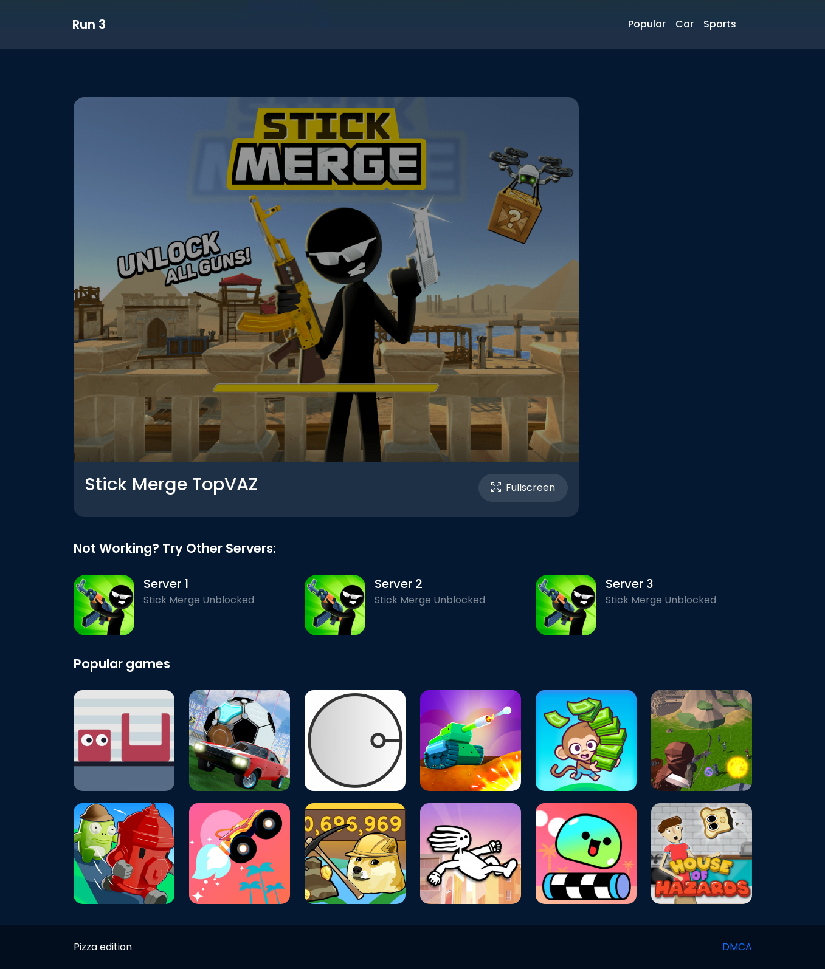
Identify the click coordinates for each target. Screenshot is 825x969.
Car (684, 24)
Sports (719, 24)
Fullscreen (523, 488)
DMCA (737, 947)
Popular (647, 24)
